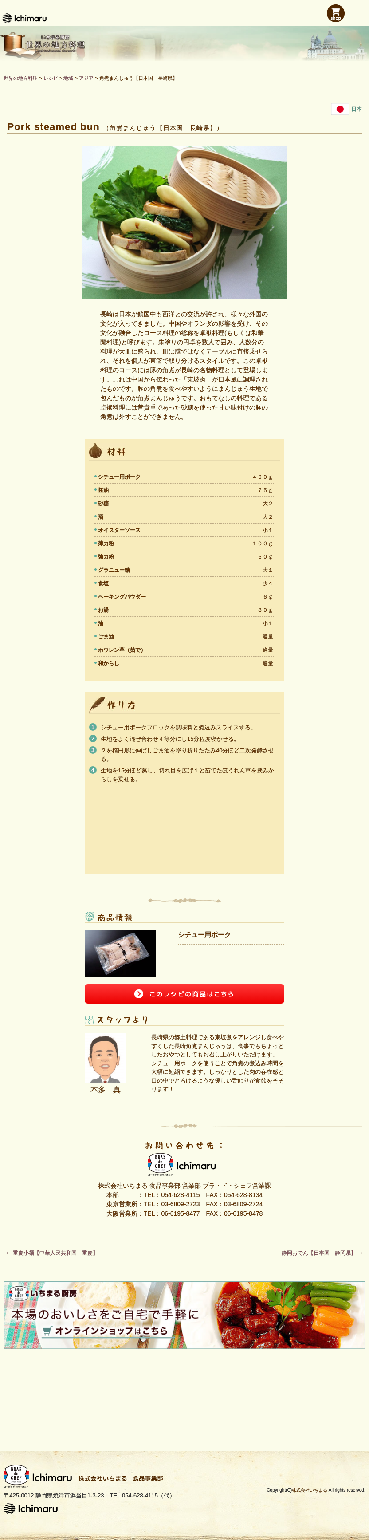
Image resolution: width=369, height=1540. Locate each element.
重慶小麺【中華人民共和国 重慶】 (52, 1253)
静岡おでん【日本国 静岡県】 (322, 1253)
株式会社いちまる (309, 1490)
